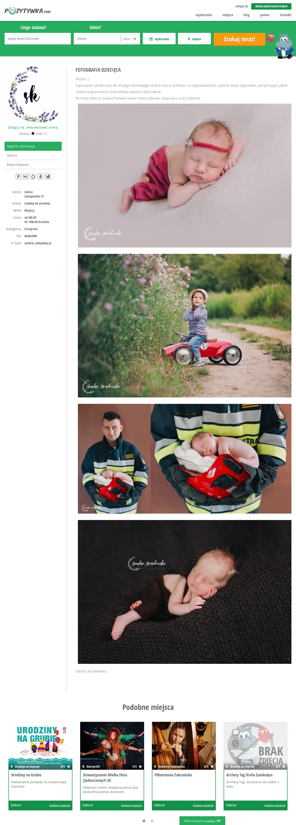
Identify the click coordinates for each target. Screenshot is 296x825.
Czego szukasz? (33, 27)
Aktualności (122, 777)
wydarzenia (204, 14)
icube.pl (23, 803)
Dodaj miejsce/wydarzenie (134, 797)
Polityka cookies (180, 797)
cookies (210, 821)
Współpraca (68, 790)
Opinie (12, 155)
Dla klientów (68, 784)
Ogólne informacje (21, 146)
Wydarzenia (123, 790)
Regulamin (176, 784)
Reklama (65, 797)
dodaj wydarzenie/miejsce (271, 6)
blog (246, 14)
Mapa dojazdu (18, 164)
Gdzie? (95, 27)
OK (219, 821)
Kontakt (65, 777)
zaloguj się (241, 6)
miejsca (227, 14)
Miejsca (119, 784)
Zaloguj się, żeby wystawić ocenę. (33, 127)
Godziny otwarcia (59, 722)
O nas (63, 771)
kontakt (285, 14)
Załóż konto (177, 777)
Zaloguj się (176, 771)
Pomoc (119, 771)
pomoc (265, 14)
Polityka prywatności (183, 790)
